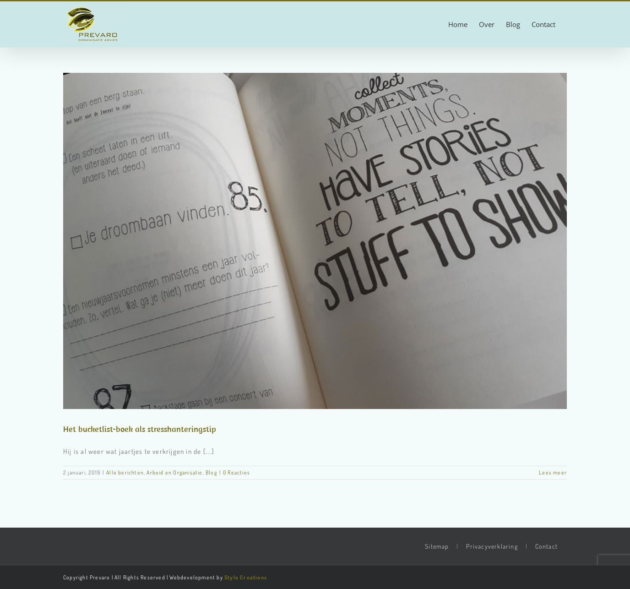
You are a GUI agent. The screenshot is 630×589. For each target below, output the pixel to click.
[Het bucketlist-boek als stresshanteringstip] (315, 241)
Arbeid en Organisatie (174, 472)
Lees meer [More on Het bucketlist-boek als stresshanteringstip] (553, 472)
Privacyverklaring (491, 546)
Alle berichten (125, 472)
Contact (546, 546)
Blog (211, 472)
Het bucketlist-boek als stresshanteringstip (139, 429)
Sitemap (437, 546)
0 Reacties (236, 472)
